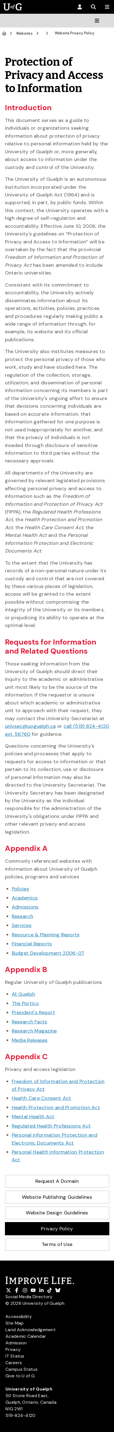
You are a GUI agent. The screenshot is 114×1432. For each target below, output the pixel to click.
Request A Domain (57, 1181)
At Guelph (23, 994)
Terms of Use (57, 1244)
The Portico (25, 1003)
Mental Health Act (33, 1116)
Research (22, 916)
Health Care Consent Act (41, 1098)
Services (22, 925)
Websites (24, 33)
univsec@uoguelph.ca (30, 726)
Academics (25, 898)
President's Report (33, 1012)
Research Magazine (34, 1031)
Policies (20, 889)
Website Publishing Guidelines (57, 1197)
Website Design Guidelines (57, 1212)
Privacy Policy (57, 1228)
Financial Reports (32, 943)
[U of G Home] (4, 33)
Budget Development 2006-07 (48, 953)
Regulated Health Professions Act (51, 1126)
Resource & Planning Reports (46, 934)
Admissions (25, 907)
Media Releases (30, 1040)
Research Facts (29, 1022)
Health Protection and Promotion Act (56, 1107)
